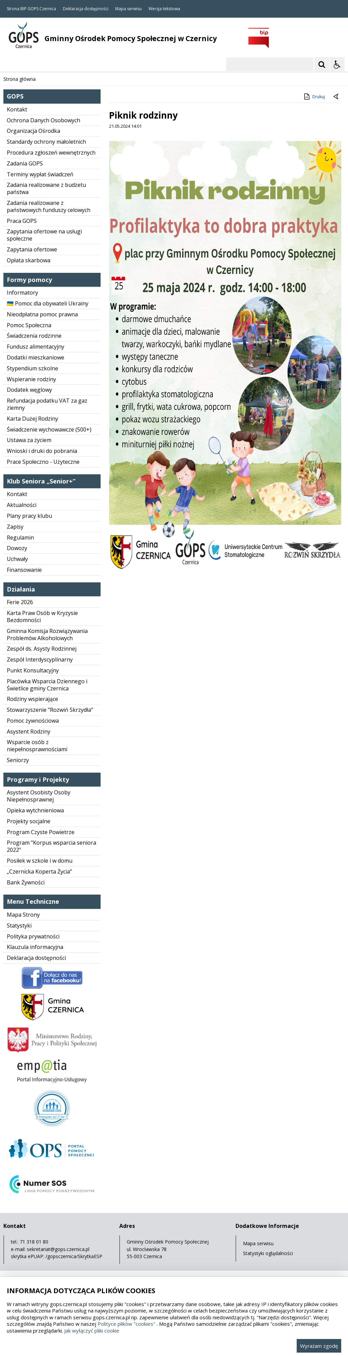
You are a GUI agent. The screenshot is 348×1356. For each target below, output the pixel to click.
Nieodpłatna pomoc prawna (42, 314)
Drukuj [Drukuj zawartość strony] (314, 96)
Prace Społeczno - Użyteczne (43, 461)
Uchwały (17, 559)
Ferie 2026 (20, 602)
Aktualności (21, 505)
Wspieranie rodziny (31, 379)
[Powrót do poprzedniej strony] (336, 97)
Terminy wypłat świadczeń (40, 174)
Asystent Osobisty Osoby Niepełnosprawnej (38, 796)
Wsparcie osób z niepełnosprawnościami (37, 745)
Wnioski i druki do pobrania (42, 451)
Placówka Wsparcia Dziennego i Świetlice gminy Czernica (47, 684)
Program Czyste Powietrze (40, 832)
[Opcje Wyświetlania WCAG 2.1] (337, 64)
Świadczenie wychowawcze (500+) (49, 429)
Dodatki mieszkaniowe (35, 357)
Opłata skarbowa (28, 260)
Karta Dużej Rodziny (32, 418)
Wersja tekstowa (164, 9)
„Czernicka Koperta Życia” (39, 871)
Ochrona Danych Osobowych (43, 120)
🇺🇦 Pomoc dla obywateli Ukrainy (47, 303)
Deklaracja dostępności (85, 9)
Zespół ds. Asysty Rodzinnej (41, 648)
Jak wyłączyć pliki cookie (91, 1330)
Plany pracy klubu (29, 515)
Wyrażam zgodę (319, 1345)
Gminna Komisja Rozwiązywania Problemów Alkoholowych (47, 634)
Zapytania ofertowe (32, 249)
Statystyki (19, 925)
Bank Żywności (26, 882)
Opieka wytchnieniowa (35, 810)
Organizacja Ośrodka (33, 131)
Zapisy (15, 526)
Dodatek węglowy (29, 389)
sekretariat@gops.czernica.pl (58, 1249)
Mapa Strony (23, 914)
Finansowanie (24, 570)
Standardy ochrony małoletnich (46, 141)
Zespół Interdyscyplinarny (40, 659)
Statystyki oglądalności (268, 1253)
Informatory (22, 292)
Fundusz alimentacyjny (35, 346)
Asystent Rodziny (28, 731)
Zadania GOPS (25, 163)
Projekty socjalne (28, 821)
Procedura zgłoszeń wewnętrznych (51, 152)
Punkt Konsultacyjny (33, 670)
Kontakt (17, 109)
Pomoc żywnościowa (33, 720)
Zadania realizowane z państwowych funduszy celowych (48, 206)
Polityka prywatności (33, 936)
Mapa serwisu (128, 9)
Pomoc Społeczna (29, 325)
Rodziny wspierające (32, 699)
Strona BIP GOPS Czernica (31, 9)
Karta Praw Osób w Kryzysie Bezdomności (42, 616)
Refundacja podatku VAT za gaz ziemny (47, 404)
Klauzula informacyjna (35, 947)
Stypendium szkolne (32, 368)
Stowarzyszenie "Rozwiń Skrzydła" (50, 710)
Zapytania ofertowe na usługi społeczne (44, 235)
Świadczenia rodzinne (34, 335)
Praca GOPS (22, 221)
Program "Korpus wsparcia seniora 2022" (51, 846)
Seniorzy (18, 760)
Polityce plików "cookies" (126, 1323)
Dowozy (17, 548)
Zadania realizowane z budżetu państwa (46, 188)
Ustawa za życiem (29, 440)
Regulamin (20, 537)
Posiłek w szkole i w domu (39, 860)
